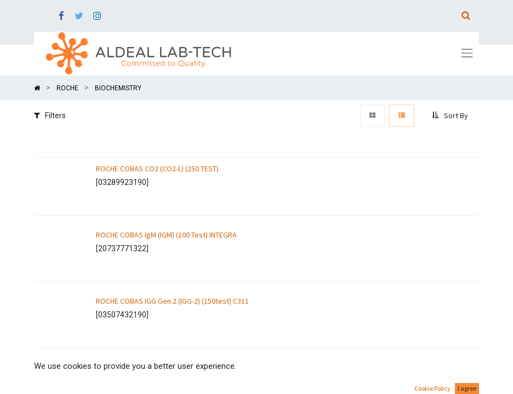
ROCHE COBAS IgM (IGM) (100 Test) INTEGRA (166, 235)
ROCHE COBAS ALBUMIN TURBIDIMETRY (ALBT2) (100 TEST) (188, 367)
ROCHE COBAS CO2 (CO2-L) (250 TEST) (157, 168)
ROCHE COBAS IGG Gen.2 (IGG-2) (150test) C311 (172, 301)
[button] (451, 116)
